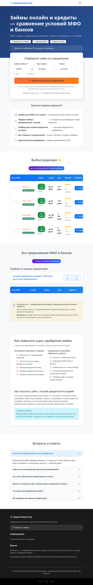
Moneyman (26, 229)
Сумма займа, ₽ (21, 64)
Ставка (62, 64)
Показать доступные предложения (46, 80)
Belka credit (26, 201)
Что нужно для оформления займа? (28, 490)
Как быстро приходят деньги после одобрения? (33, 453)
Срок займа (42, 64)
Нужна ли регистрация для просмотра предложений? (36, 469)
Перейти (81, 188)
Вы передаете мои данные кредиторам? (30, 498)
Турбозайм (26, 215)
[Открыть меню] (80, 3)
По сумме (76, 277)
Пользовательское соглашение (22, 539)
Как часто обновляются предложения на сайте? (33, 476)
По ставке (67, 277)
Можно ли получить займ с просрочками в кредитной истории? (40, 483)
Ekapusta (25, 186)
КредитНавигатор (21, 3)
